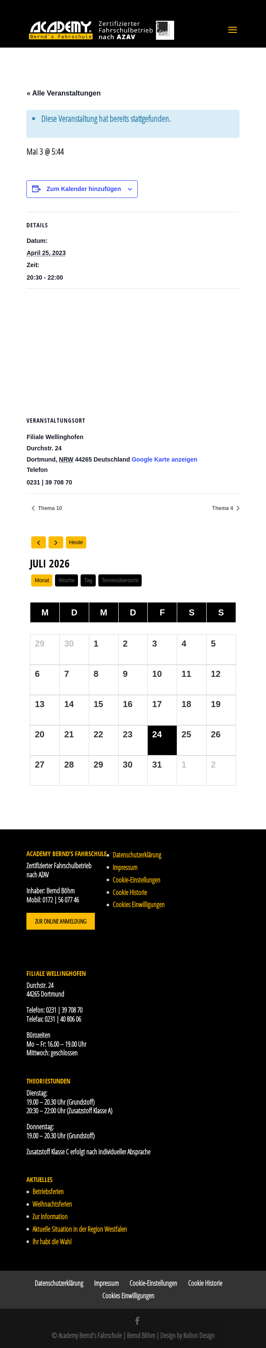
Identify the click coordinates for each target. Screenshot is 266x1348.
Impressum (125, 867)
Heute (76, 542)
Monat (42, 580)
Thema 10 (49, 508)
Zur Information (50, 1216)
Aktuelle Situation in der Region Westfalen (79, 1229)
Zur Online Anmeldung (60, 921)
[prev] (38, 542)
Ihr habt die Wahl (51, 1241)
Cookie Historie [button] (130, 892)
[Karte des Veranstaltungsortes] (132, 351)
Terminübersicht (120, 580)
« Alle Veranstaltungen (63, 93)
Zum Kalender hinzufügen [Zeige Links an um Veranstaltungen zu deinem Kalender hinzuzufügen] (83, 188)
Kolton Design (198, 1335)
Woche (66, 580)
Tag (88, 580)
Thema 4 (223, 508)
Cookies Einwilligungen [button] (139, 904)
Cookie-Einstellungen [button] (136, 880)
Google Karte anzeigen (165, 459)
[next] (56, 542)
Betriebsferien (48, 1191)
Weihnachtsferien (52, 1204)
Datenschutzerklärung (137, 855)
